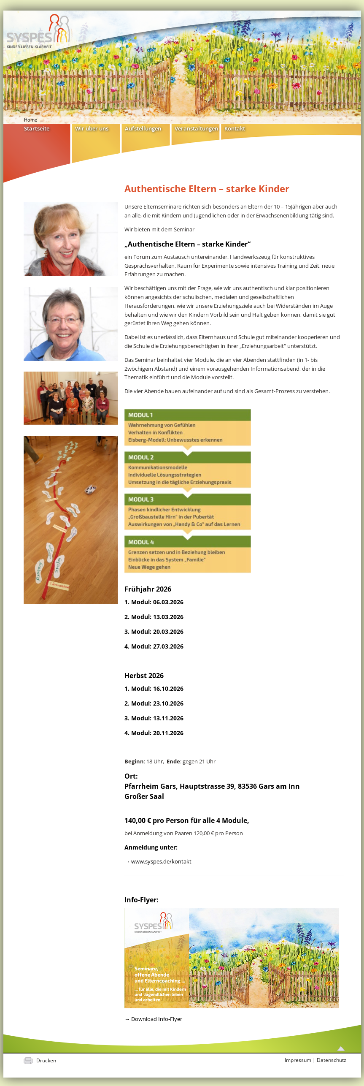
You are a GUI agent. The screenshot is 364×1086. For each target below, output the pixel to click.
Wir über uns (91, 128)
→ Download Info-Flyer (153, 1019)
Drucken (46, 1060)
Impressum (298, 1060)
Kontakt (234, 128)
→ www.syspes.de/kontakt (157, 861)
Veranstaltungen (196, 128)
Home (30, 120)
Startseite (36, 128)
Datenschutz (331, 1060)
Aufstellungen (143, 128)
